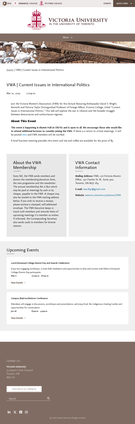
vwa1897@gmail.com (94, 189)
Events (10, 70)
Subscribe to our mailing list (24, 389)
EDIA (6, 3)
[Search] (48, 398)
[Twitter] (15, 412)
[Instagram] (26, 412)
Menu (66, 37)
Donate (107, 3)
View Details (17, 283)
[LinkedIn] (9, 412)
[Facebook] (20, 412)
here (24, 134)
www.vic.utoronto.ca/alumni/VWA (103, 195)
